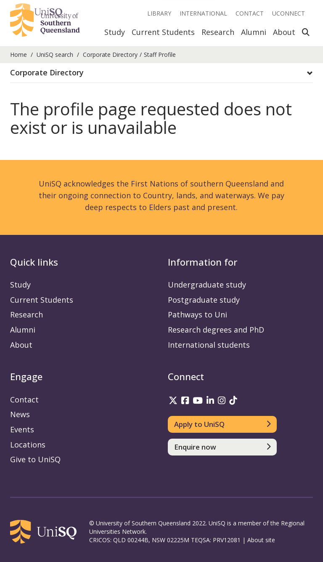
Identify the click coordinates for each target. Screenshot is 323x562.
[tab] (161, 73)
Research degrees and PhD (216, 330)
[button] (161, 73)
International (203, 13)
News (20, 414)
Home (18, 55)
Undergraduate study (207, 285)
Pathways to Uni (197, 314)
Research (217, 32)
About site (261, 540)
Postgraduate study (204, 300)
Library (159, 13)
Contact (250, 13)
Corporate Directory (110, 55)
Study (114, 32)
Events (22, 429)
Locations (27, 444)
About (284, 32)
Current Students (163, 32)
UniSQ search (55, 55)
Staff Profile (160, 55)
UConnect (288, 13)
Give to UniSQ (35, 459)
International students (209, 345)
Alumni (253, 32)
